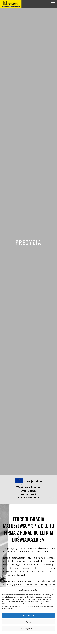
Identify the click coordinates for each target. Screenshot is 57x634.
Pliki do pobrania (28, 497)
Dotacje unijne (33, 481)
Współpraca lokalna (28, 487)
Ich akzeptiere (28, 615)
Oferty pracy (28, 490)
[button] (53, 590)
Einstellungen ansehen (28, 628)
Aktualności (28, 494)
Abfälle (28, 622)
